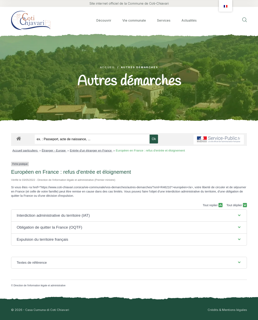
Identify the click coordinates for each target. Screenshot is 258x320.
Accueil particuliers (25, 150)
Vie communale (134, 20)
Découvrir (103, 20)
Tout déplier (236, 205)
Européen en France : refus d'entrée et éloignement (150, 150)
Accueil (107, 67)
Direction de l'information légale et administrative (40, 285)
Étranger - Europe (54, 150)
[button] (129, 216)
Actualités (189, 20)
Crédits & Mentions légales (227, 310)
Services (163, 20)
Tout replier (213, 205)
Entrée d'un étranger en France (91, 150)
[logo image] (31, 20)
